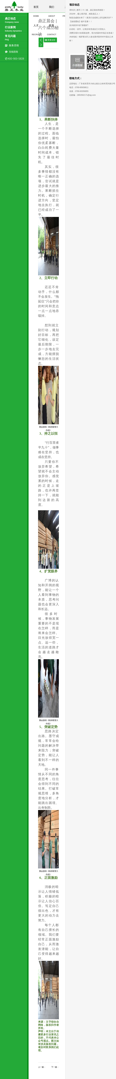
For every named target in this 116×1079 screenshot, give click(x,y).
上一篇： (42, 1067)
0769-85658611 (13, 58)
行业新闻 (10, 27)
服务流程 (13, 45)
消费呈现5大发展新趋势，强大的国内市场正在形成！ (91, 33)
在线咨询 (13, 51)
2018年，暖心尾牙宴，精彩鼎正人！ (84, 14)
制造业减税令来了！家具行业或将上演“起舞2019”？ (91, 18)
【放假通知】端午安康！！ (80, 21)
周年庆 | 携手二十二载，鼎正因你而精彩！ (87, 10)
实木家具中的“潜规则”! (78, 25)
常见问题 (10, 36)
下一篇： (55, 1067)
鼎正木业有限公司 (14, 6)
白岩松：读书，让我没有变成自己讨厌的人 (87, 29)
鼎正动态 (10, 18)
